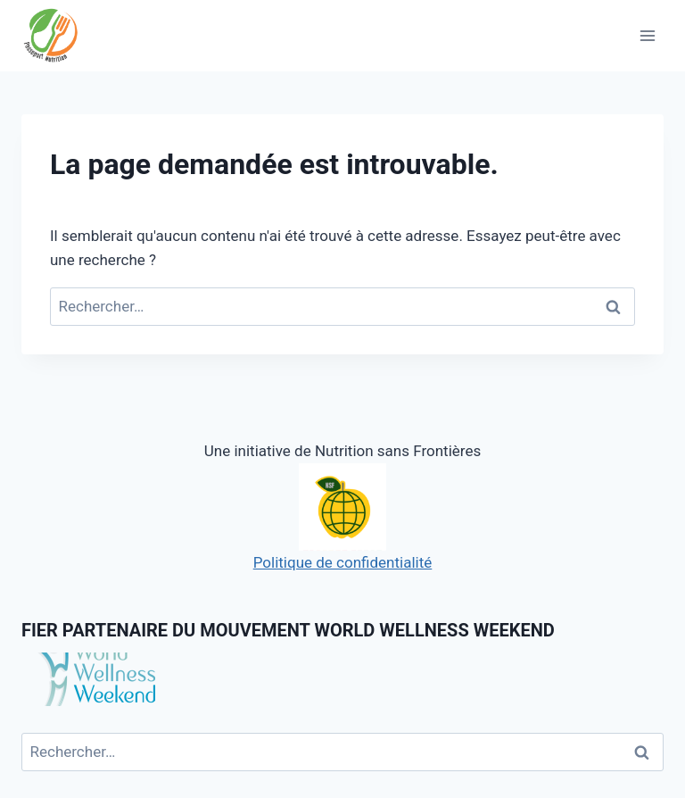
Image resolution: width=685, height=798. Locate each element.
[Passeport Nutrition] (59, 36)
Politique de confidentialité (343, 517)
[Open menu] (647, 35)
